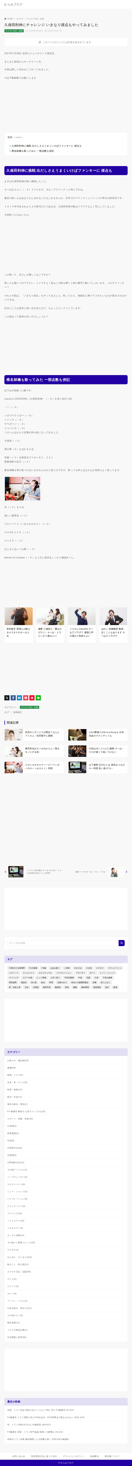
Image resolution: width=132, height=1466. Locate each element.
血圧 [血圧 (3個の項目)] (107, 988)
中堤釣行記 (14, 1148)
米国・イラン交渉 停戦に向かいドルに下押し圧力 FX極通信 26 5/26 (40, 1410)
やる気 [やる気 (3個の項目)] (89, 968)
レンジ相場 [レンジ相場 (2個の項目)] (41, 978)
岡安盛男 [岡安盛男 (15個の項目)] (13, 983)
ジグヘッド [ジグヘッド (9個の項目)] (14, 973)
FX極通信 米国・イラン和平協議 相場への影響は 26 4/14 (35, 1432)
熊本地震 (13, 1323)
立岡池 (12, 1155)
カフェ (12, 1279)
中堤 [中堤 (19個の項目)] (80, 978)
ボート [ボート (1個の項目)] (92, 973)
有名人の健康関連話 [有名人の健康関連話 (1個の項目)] (79, 983)
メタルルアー (15, 1228)
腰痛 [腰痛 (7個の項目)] (75, 988)
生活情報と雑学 (17, 1338)
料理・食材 (14, 1090)
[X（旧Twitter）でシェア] (6, 698)
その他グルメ (15, 1316)
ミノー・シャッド (17, 1192)
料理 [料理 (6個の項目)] (51, 983)
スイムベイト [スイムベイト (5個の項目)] (28, 973)
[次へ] (97, 872)
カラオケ (20, 19)
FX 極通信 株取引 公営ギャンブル (26, 1112)
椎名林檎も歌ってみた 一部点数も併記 (33, 151)
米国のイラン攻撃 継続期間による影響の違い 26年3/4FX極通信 (38, 1439)
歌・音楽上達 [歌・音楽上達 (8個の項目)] (14, 988)
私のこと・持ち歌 (18, 1265)
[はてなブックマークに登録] (19, 698)
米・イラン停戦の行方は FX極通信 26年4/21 (29, 1425)
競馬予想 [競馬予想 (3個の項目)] (47, 988)
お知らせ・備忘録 (18, 1061)
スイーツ (13, 1287)
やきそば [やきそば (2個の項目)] (78, 968)
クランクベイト (16, 1206)
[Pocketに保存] (25, 698)
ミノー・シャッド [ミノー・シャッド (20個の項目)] (107, 973)
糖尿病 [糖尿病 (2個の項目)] (58, 988)
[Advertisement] (66, 105)
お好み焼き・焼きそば (19, 1308)
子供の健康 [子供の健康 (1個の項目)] (107, 978)
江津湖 (12, 1126)
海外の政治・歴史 (17, 1104)
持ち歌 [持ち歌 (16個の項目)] (34, 983)
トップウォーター (17, 1177)
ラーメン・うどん (17, 1301)
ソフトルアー (15, 1221)
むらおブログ (13, 4)
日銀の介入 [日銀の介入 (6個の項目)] (62, 983)
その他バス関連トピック (21, 1243)
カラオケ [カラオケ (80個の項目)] (100, 968)
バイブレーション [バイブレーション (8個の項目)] (63, 973)
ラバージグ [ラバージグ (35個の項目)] (14, 978)
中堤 (10, 1141)
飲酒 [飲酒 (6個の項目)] (115, 988)
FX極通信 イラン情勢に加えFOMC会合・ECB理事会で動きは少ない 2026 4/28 (45, 1418)
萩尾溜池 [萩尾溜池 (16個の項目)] (97, 988)
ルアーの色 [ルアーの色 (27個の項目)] (27, 978)
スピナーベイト (16, 1185)
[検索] (122, 943)
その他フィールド (17, 1170)
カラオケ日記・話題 (35, 19)
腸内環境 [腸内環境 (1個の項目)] (85, 988)
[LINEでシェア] (38, 698)
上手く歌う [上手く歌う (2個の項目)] (55, 978)
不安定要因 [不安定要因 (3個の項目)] (69, 978)
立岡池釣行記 (15, 1163)
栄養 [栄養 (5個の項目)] (94, 983)
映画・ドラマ (15, 1075)
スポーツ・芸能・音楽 (20, 1119)
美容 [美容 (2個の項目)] (67, 988)
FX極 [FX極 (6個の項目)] (44, 968)
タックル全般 (15, 1236)
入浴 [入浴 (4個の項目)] (96, 978)
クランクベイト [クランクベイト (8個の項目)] (114, 968)
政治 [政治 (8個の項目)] (43, 983)
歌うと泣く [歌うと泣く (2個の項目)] (105, 983)
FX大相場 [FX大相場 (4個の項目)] (33, 968)
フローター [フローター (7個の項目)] (80, 973)
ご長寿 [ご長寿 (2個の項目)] (67, 968)
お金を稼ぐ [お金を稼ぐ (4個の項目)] (55, 968)
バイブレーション (17, 1199)
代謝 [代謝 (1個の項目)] (88, 978)
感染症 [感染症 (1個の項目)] (24, 983)
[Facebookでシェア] (13, 698)
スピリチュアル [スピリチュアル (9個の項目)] (45, 973)
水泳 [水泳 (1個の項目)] (27, 988)
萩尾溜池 (13, 1134)
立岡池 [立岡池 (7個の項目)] (36, 988)
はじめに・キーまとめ (19, 1257)
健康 (11, 1068)
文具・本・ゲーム (17, 1083)
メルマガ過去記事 (17, 1330)
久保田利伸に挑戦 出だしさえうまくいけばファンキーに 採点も (47, 146)
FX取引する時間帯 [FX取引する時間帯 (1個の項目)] (17, 968)
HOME (8, 19)
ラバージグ (14, 1214)
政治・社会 (14, 1097)
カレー (12, 1294)
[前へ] (34, 872)
